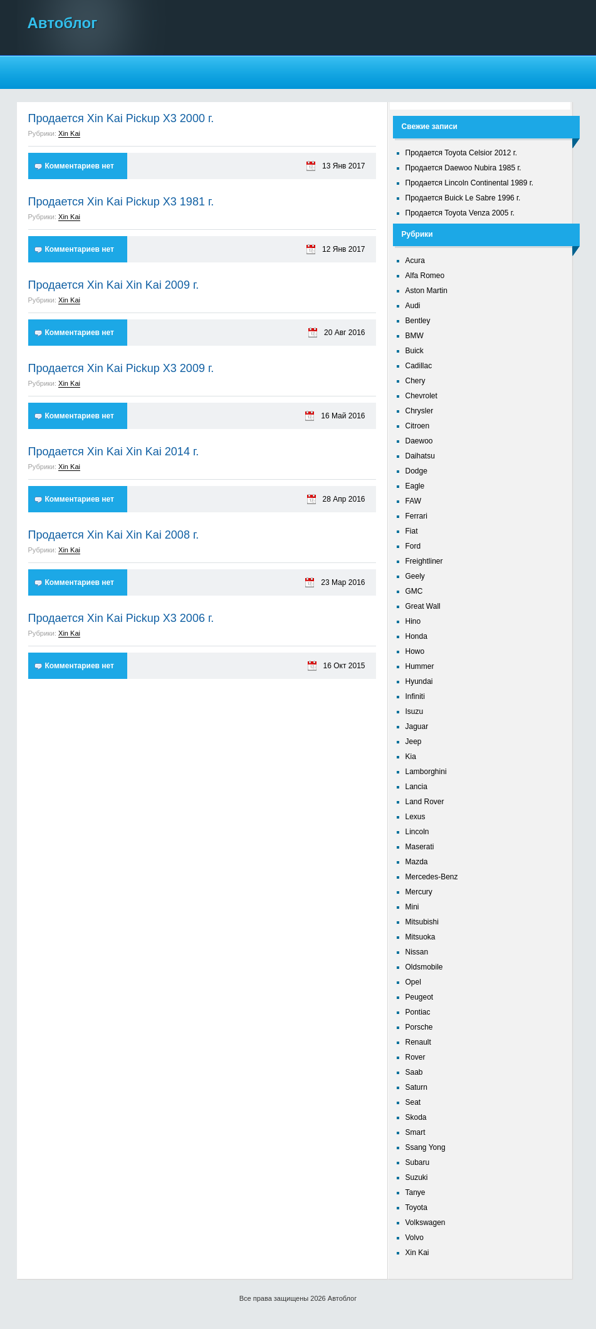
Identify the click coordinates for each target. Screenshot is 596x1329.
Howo (415, 651)
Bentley (418, 320)
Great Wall (423, 606)
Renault (418, 1042)
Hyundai (419, 681)
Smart (415, 1132)
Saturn (416, 1087)
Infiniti (415, 696)
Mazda (416, 861)
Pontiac (418, 1012)
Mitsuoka (420, 937)
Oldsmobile (424, 967)
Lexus (415, 816)
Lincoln (417, 831)
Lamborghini (426, 771)
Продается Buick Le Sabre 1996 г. (463, 198)
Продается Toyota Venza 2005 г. (460, 213)
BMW (414, 335)
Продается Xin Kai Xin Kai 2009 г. (113, 285)
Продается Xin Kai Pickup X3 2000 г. (121, 118)
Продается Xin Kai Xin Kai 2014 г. (113, 451)
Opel (413, 982)
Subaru (417, 1162)
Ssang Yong (425, 1147)
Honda (416, 636)
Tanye (415, 1192)
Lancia (416, 786)
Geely (415, 576)
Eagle (415, 486)
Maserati (419, 846)
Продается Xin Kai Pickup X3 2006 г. (121, 618)
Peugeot (419, 997)
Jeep (413, 741)
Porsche (419, 1027)
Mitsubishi (422, 922)
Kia (410, 756)
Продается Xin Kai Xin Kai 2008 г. (113, 535)
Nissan (417, 952)
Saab (414, 1072)
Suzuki (416, 1177)
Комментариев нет (79, 166)
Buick (414, 350)
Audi (413, 305)
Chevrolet (421, 395)
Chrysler (419, 410)
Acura (415, 260)
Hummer (419, 666)
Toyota (416, 1207)
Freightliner (424, 561)
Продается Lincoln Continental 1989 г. (469, 182)
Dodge (416, 471)
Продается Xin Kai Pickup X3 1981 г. (121, 201)
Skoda (416, 1117)
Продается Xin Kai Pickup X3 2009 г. (121, 368)
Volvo (414, 1237)
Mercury (418, 891)
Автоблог (63, 22)
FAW (413, 501)
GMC (414, 591)
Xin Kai (69, 133)
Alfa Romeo (425, 275)
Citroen (417, 425)
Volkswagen (425, 1222)
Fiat (411, 531)
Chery (415, 380)
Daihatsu (420, 456)
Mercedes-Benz (431, 876)
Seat (413, 1102)
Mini (412, 906)
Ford (413, 546)
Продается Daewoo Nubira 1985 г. (463, 167)
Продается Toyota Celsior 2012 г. (461, 152)
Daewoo (419, 441)
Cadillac (418, 365)
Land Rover (424, 801)
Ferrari (416, 516)
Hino (413, 621)
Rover (415, 1057)
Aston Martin (426, 290)
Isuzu (414, 711)
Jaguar (417, 726)
